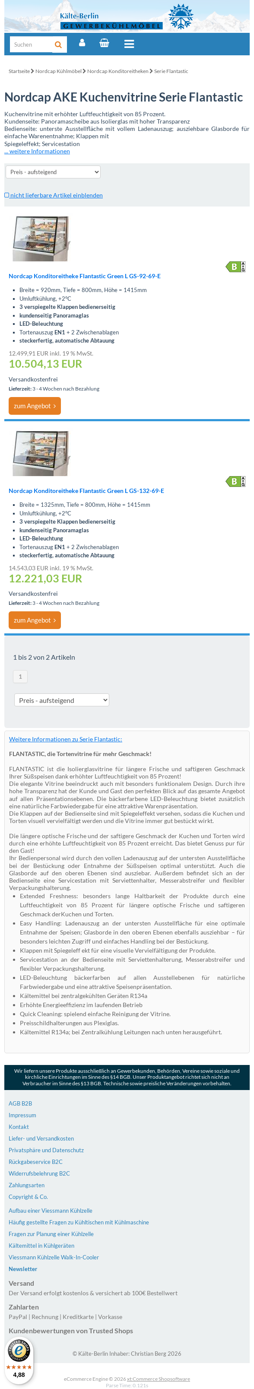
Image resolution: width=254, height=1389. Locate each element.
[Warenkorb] (104, 42)
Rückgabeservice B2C (36, 1161)
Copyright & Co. (28, 1196)
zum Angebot (35, 406)
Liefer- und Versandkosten (41, 1138)
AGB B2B (20, 1103)
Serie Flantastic (171, 71)
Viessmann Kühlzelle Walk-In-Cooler (54, 1257)
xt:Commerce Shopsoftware (158, 1379)
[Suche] (31, 44)
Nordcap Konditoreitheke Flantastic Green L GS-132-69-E (86, 490)
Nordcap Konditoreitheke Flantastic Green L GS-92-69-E (85, 276)
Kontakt (19, 1126)
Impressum (22, 1115)
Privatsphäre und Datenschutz (46, 1150)
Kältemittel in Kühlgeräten (41, 1245)
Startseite (19, 71)
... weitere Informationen (37, 151)
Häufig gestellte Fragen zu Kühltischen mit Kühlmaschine (79, 1222)
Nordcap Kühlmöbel (58, 71)
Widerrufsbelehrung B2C (39, 1173)
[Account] (82, 42)
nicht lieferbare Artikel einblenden (53, 195)
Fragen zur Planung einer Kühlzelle (51, 1233)
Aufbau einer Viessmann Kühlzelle (50, 1210)
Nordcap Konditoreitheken (118, 71)
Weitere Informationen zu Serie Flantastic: (65, 739)
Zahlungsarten (26, 1185)
